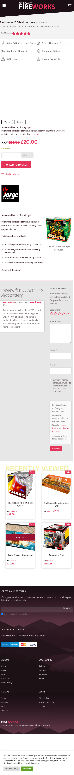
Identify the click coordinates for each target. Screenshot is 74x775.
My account (43, 670)
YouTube (4, 710)
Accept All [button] (27, 768)
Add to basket (18, 165)
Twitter (4, 698)
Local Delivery (6, 683)
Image (20, 122)
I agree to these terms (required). (59, 437)
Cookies (42, 706)
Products (13, 26)
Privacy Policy (44, 698)
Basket (41, 678)
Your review (56, 321)
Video (7, 122)
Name (53, 350)
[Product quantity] (11, 155)
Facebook (5, 702)
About (3, 670)
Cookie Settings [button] (11, 768)
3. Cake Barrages (28, 26)
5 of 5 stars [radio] (67, 313)
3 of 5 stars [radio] (59, 313)
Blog (3, 674)
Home (2, 26)
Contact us (5, 678)
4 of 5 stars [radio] (63, 313)
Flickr (3, 706)
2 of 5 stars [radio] (55, 313)
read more (36, 134)
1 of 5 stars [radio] (51, 313)
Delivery (42, 666)
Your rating (55, 310)
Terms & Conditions (46, 702)
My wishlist (43, 674)
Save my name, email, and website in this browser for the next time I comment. (62, 386)
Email (53, 365)
